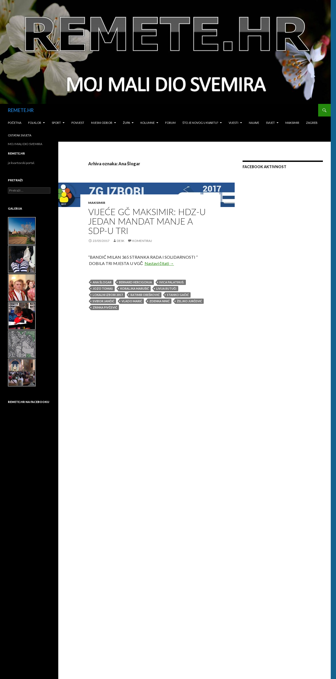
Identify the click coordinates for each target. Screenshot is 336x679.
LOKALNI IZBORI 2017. (108, 294)
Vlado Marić (132, 301)
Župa (126, 122)
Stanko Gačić (178, 294)
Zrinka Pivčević (105, 307)
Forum (170, 122)
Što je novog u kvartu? (200, 122)
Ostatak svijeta (19, 135)
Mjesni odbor (101, 122)
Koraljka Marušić (134, 288)
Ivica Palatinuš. (171, 282)
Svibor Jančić (103, 301)
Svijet (270, 122)
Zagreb (312, 122)
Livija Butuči (166, 288)
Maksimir (292, 122)
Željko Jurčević (189, 301)
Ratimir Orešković (145, 294)
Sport (56, 122)
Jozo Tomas (103, 288)
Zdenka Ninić (159, 301)
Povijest (77, 122)
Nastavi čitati (159, 263)
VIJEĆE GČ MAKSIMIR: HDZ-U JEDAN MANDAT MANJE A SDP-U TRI (147, 221)
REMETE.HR (21, 110)
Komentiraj (142, 241)
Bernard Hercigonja (135, 282)
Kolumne (147, 122)
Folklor (34, 122)
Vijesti (233, 122)
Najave (254, 122)
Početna (14, 122)
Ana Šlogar (102, 282)
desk (120, 241)
